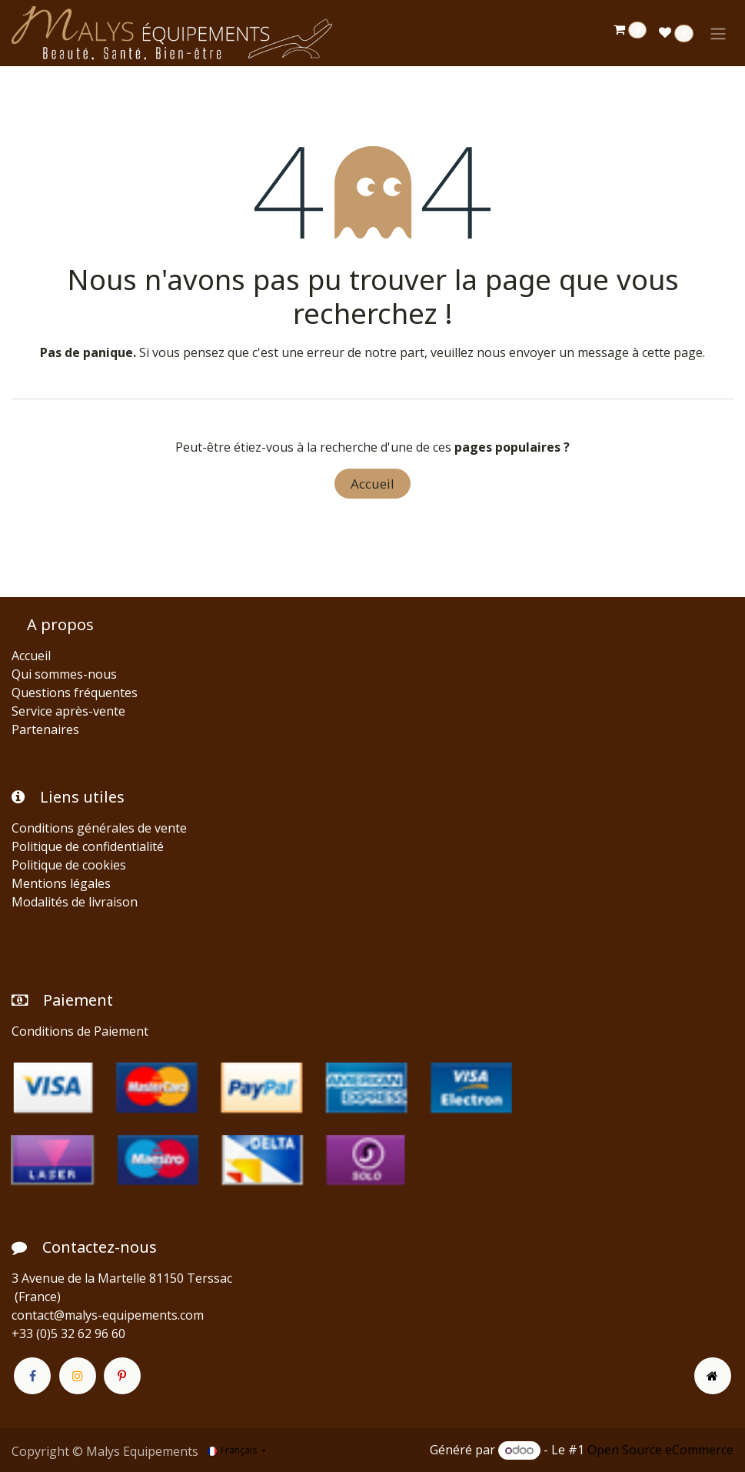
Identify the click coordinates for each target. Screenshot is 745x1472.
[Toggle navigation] (718, 33)
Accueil (372, 483)
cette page (672, 352)
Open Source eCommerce (660, 1449)
